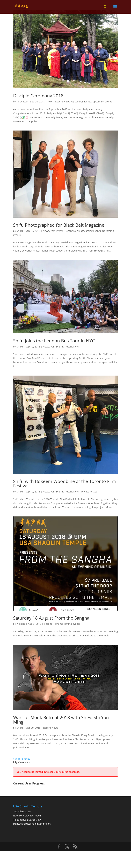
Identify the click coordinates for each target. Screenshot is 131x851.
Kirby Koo (22, 101)
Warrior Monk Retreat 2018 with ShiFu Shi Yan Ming (61, 719)
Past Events (56, 230)
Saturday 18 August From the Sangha (51, 618)
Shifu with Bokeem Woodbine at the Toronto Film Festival (64, 483)
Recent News (62, 101)
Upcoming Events (81, 101)
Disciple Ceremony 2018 (38, 96)
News (50, 101)
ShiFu (20, 230)
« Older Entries (21, 758)
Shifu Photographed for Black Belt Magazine (58, 225)
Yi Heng (21, 623)
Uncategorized (89, 491)
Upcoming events (102, 101)
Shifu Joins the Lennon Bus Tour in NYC (54, 341)
